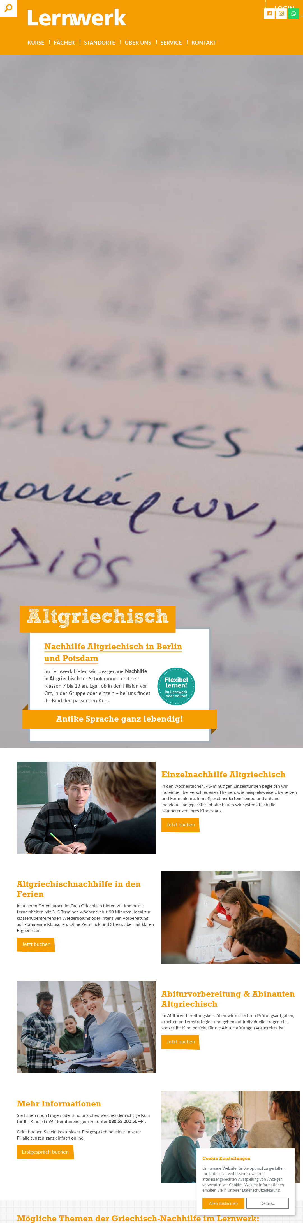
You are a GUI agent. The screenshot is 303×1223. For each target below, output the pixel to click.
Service (172, 42)
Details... (267, 1203)
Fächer (65, 42)
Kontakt (204, 42)
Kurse (36, 42)
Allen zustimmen (223, 1203)
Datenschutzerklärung (261, 1190)
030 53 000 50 (123, 1121)
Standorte (100, 42)
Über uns (139, 42)
